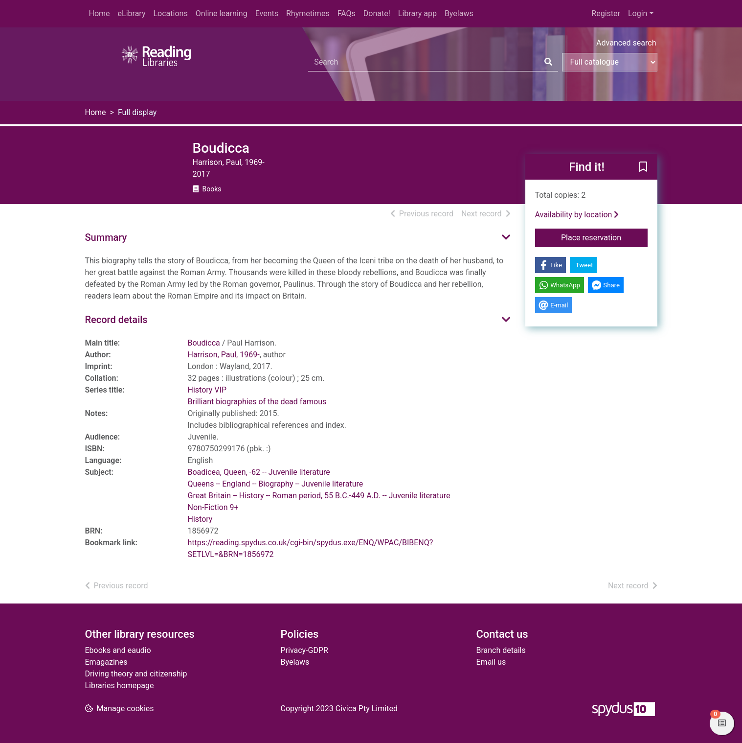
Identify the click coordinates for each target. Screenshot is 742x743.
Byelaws (459, 13)
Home (99, 13)
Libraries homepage (119, 685)
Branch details (501, 650)
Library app (417, 13)
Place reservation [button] (604, 237)
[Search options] (609, 62)
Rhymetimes (308, 13)
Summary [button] (106, 237)
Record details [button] (116, 319)
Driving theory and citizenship (136, 673)
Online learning (221, 13)
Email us (491, 662)
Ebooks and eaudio (118, 650)
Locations (170, 13)
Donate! (376, 13)
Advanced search (626, 42)
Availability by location (577, 214)
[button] (643, 167)
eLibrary (132, 13)
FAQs (346, 13)
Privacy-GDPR (304, 650)
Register (605, 13)
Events (266, 13)
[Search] (548, 62)
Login (637, 13)
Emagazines (106, 662)
